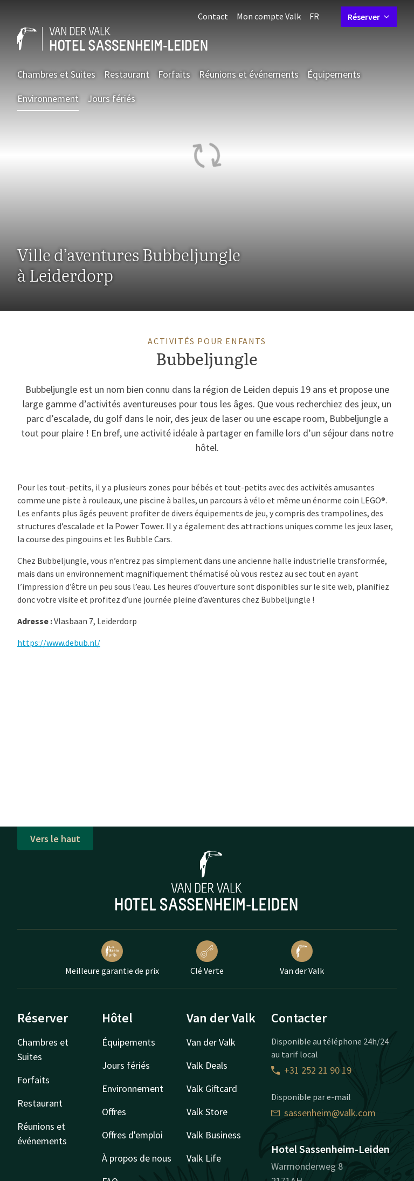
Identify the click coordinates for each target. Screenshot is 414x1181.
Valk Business (214, 1135)
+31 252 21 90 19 (311, 1070)
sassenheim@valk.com (323, 1113)
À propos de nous (136, 1158)
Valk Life (204, 1158)
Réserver (369, 16)
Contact (213, 16)
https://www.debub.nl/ (58, 642)
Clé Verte (207, 958)
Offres (114, 1111)
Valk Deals (207, 1065)
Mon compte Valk (269, 16)
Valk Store (207, 1111)
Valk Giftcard (212, 1088)
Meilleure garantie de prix (112, 958)
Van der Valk (302, 958)
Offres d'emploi (132, 1135)
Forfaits (174, 74)
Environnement (48, 98)
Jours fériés (111, 98)
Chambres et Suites (56, 74)
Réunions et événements (249, 74)
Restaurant (126, 74)
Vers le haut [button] (55, 838)
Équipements (334, 74)
